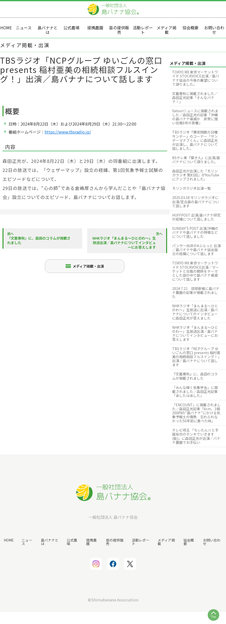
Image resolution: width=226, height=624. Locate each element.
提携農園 (91, 541)
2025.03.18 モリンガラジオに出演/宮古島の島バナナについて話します (195, 201)
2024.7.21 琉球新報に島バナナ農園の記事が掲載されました (195, 292)
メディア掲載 (166, 541)
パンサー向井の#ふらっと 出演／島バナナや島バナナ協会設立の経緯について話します (196, 249)
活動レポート (140, 541)
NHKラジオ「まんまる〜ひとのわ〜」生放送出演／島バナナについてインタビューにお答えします (195, 333)
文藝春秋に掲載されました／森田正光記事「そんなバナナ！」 (195, 97)
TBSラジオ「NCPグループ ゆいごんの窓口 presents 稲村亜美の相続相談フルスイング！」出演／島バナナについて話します (196, 356)
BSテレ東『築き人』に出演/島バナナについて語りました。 (196, 159)
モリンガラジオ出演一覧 (191, 188)
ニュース (26, 541)
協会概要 (188, 541)
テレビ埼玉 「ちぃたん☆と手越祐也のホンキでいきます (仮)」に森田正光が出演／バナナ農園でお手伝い (196, 436)
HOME (9, 540)
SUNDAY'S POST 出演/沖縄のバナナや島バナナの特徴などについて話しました (195, 232)
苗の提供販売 (114, 541)
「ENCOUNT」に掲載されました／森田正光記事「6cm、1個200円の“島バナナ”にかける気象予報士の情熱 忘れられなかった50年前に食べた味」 (196, 412)
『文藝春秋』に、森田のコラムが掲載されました (195, 375)
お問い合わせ (211, 541)
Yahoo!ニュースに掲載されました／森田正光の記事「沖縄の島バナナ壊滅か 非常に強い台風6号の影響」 (195, 116)
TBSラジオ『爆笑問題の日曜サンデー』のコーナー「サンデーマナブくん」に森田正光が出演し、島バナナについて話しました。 (195, 140)
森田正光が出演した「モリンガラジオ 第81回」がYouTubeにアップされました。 (195, 174)
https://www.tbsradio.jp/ (68, 132)
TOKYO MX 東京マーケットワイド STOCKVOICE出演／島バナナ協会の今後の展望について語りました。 (195, 77)
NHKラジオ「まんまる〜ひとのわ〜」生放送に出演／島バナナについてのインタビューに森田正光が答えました (195, 311)
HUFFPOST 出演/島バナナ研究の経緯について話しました (196, 217)
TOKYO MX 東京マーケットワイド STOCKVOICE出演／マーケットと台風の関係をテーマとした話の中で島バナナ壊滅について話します (195, 270)
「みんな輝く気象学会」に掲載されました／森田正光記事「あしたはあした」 (195, 391)
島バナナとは (49, 541)
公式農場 (72, 541)
